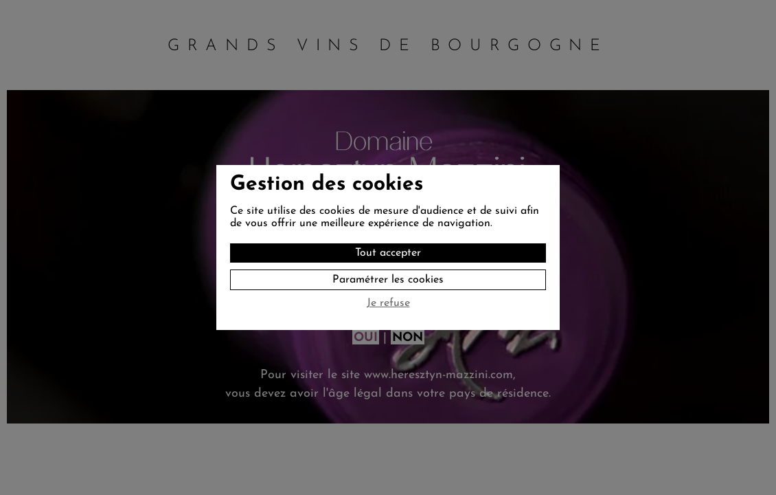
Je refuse (388, 303)
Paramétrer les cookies (388, 279)
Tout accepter (388, 253)
